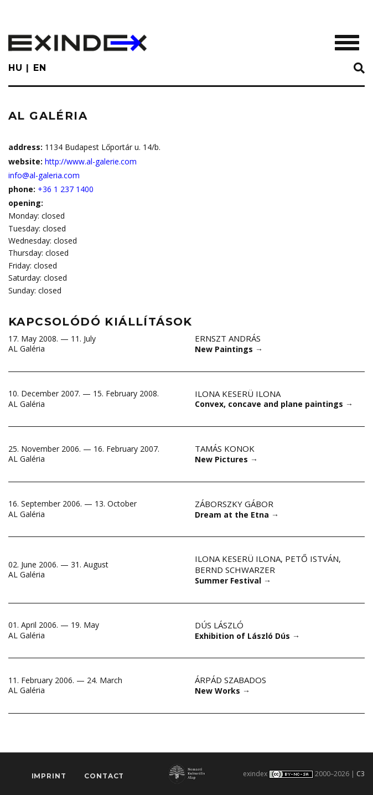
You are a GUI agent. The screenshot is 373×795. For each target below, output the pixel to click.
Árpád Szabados (230, 679)
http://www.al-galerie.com (91, 161)
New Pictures (226, 459)
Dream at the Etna (237, 514)
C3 (360, 773)
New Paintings (229, 349)
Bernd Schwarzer (235, 569)
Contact (104, 776)
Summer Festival (233, 580)
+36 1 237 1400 (66, 189)
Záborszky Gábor (234, 503)
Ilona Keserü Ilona (238, 393)
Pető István (312, 558)
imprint (49, 776)
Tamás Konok (225, 448)
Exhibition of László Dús (247, 636)
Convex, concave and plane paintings (274, 404)
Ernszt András (228, 338)
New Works (222, 690)
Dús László (219, 625)
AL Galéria (26, 348)
